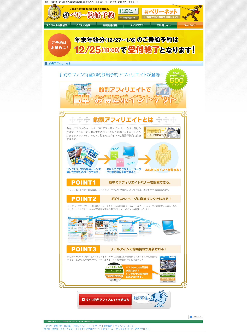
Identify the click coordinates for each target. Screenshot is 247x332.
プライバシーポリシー (125, 326)
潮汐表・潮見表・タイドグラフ (58, 329)
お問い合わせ (79, 326)
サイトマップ (95, 326)
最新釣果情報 (110, 25)
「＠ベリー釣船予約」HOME (57, 326)
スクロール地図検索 (57, 25)
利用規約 (108, 326)
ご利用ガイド (163, 25)
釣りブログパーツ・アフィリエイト (132, 329)
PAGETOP (196, 317)
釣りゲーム (108, 329)
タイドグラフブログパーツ (87, 329)
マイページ (190, 25)
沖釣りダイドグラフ (137, 25)
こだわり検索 (83, 25)
